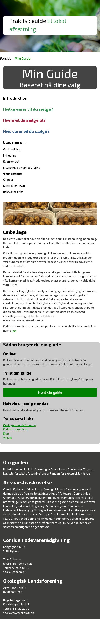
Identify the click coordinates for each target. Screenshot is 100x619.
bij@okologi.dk (20, 604)
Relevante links (13, 191)
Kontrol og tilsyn (14, 185)
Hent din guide (50, 392)
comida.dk (19, 572)
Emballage (12, 173)
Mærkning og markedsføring (21, 167)
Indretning (10, 155)
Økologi (8, 179)
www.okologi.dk (23, 612)
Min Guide (23, 58)
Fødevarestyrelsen (15, 429)
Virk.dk (7, 437)
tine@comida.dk (21, 563)
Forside (5, 58)
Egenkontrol (11, 161)
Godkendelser (12, 149)
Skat (6, 433)
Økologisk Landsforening (19, 425)
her (14, 330)
